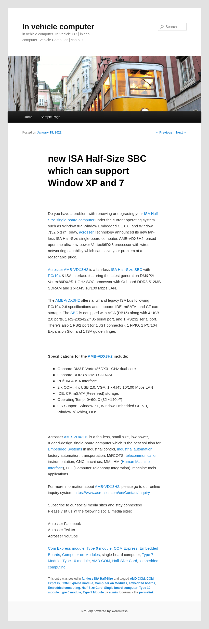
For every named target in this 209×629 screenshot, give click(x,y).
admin (113, 592)
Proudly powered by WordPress (104, 611)
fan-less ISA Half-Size (97, 578)
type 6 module (70, 592)
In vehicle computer (58, 26)
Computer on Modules (111, 583)
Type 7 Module (93, 592)
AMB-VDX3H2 (76, 269)
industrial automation (134, 449)
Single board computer (121, 588)
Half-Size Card (92, 588)
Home (28, 117)
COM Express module (77, 583)
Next (181, 132)
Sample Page (50, 117)
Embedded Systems (65, 449)
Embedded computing (64, 588)
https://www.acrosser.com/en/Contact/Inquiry (112, 492)
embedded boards (142, 583)
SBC (74, 313)
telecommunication (142, 455)
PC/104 (54, 275)
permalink (146, 592)
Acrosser (55, 269)
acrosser (86, 232)
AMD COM (101, 561)
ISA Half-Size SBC (126, 269)
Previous (163, 132)
